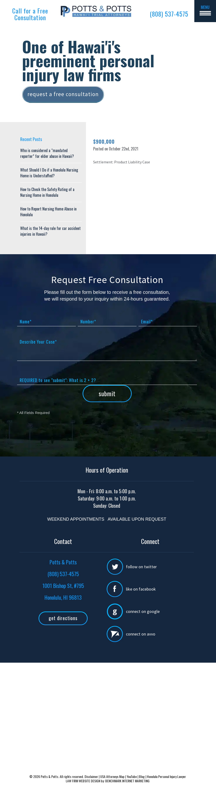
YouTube (132, 776)
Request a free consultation (63, 94)
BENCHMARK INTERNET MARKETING (127, 780)
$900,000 (104, 141)
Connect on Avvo (140, 634)
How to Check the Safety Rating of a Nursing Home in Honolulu (47, 192)
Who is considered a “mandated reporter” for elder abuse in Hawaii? (47, 153)
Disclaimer (92, 776)
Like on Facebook (141, 589)
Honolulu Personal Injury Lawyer (166, 776)
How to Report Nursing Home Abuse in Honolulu (48, 211)
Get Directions (63, 618)
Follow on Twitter (141, 566)
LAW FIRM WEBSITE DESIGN (83, 780)
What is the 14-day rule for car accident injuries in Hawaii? (50, 231)
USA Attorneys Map (112, 776)
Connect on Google (143, 611)
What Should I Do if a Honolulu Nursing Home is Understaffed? (49, 173)
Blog (142, 776)
